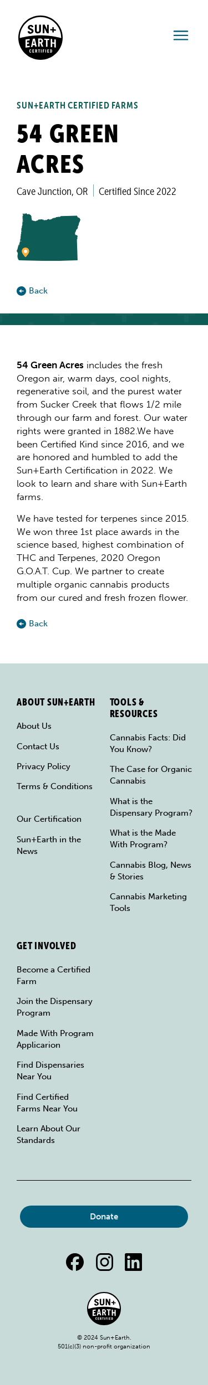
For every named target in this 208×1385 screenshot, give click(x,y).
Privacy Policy (43, 766)
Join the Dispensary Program (55, 1007)
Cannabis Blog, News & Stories (150, 871)
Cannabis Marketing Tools (148, 902)
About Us (34, 726)
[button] (181, 38)
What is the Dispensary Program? (151, 807)
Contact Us (38, 746)
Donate (104, 1217)
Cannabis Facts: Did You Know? (148, 743)
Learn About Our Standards (48, 1134)
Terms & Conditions (55, 786)
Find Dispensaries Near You (50, 1071)
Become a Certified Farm (53, 975)
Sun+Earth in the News (49, 845)
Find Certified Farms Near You (47, 1103)
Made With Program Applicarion (55, 1039)
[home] (38, 38)
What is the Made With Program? (143, 838)
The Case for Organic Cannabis (151, 775)
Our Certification (49, 819)
